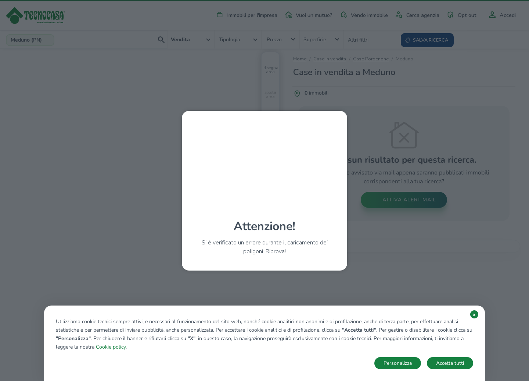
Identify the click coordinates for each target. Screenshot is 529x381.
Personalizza (398, 363)
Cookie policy (111, 346)
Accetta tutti (450, 363)
